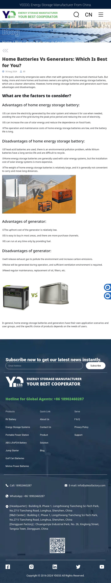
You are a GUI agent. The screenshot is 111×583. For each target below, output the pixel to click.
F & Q (77, 419)
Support (78, 435)
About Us (44, 419)
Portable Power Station (17, 435)
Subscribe (95, 365)
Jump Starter (12, 450)
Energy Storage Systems (18, 427)
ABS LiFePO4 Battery (16, 442)
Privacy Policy (81, 427)
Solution (44, 442)
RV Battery (11, 419)
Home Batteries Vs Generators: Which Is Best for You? (67, 42)
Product (44, 435)
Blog (18, 42)
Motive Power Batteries (17, 466)
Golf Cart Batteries (15, 458)
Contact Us (45, 427)
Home (7, 42)
